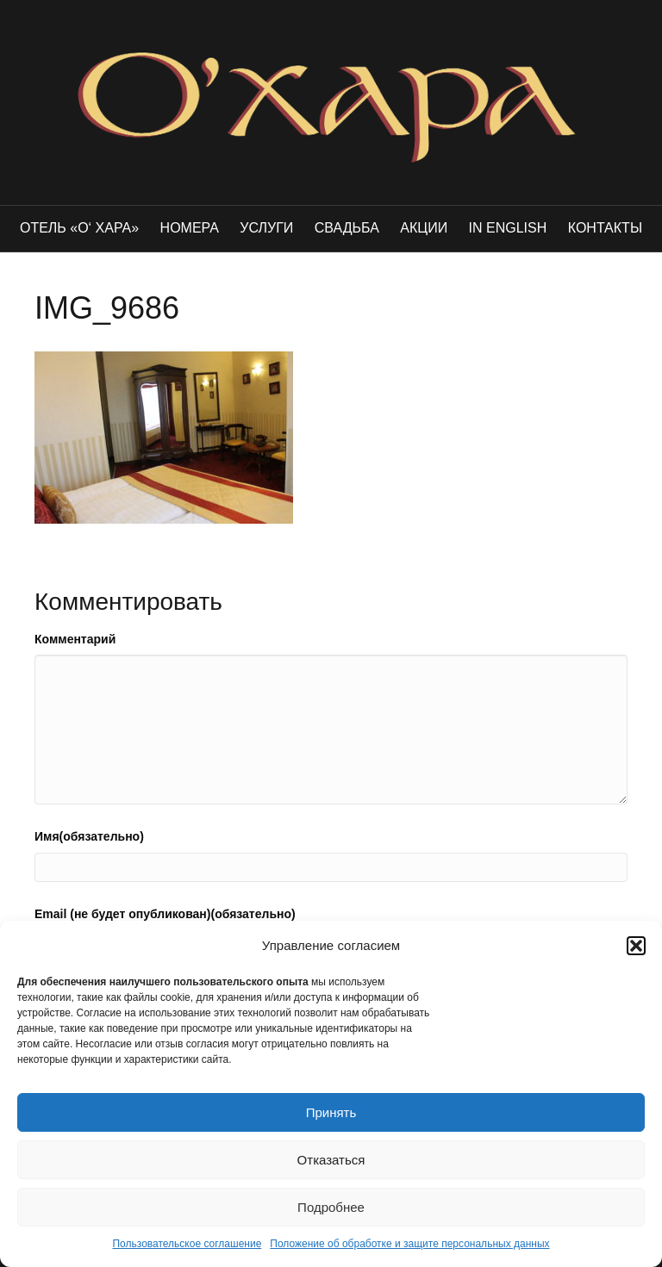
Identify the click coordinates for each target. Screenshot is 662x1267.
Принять (331, 1112)
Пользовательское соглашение (186, 1244)
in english (508, 227)
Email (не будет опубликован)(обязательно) (165, 914)
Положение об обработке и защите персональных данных (409, 1244)
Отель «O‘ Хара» (79, 227)
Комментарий (75, 639)
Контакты (605, 227)
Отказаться (331, 1159)
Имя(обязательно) (89, 836)
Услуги (266, 227)
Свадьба (347, 227)
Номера (189, 227)
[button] (636, 945)
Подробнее (331, 1207)
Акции (423, 227)
